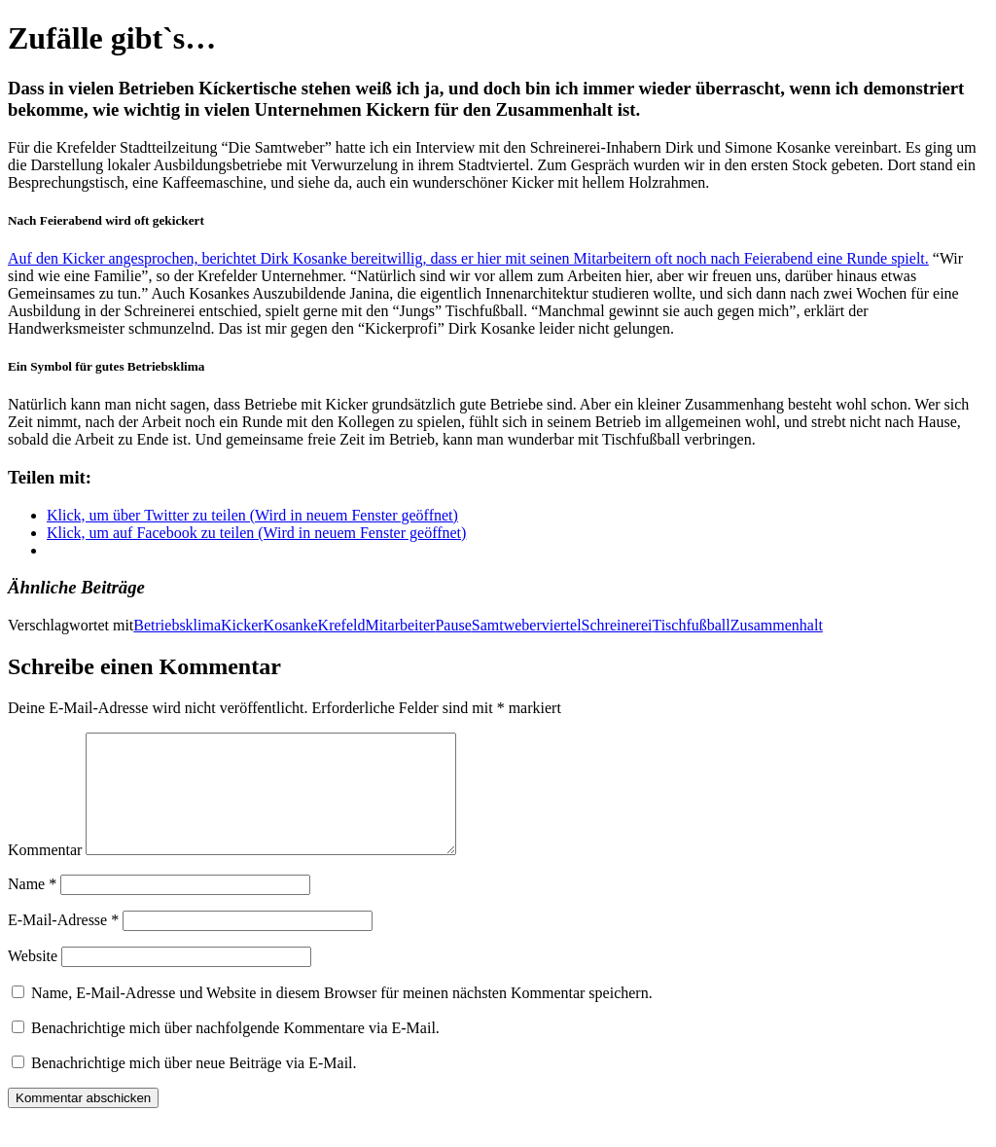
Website (32, 979)
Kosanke (291, 625)
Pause (453, 625)
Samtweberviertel (527, 625)
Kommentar (45, 873)
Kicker (242, 625)
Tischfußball (690, 625)
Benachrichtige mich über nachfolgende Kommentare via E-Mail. (235, 1051)
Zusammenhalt (776, 625)
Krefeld (342, 625)
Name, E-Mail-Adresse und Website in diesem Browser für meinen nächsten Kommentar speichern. (342, 1016)
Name (32, 907)
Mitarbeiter (400, 625)
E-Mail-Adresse (63, 943)
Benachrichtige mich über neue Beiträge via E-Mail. (194, 1086)
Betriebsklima (177, 625)
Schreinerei (617, 625)
